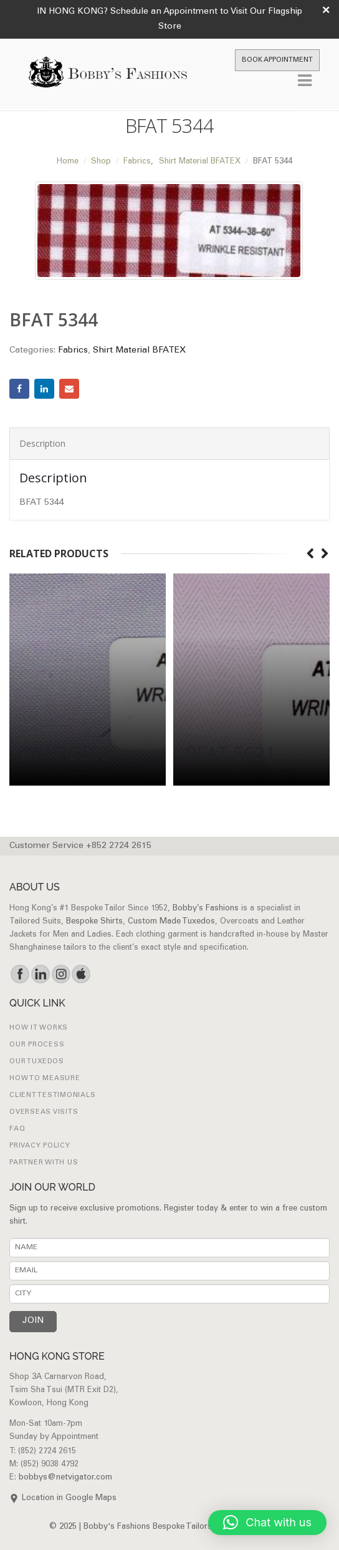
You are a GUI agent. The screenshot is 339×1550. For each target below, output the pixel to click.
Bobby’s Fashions (206, 909)
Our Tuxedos (36, 1061)
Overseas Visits (43, 1112)
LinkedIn (44, 389)
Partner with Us (43, 1162)
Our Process (36, 1044)
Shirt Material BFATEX (139, 350)
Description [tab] (42, 443)
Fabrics (73, 350)
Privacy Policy (39, 1146)
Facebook (19, 389)
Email (69, 389)
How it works (38, 1028)
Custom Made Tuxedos (171, 922)
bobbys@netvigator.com (65, 1478)
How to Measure (44, 1078)
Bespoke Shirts (94, 922)
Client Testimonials (52, 1095)
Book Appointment (277, 60)
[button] (267, 1522)
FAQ (17, 1129)
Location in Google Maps (69, 1498)
